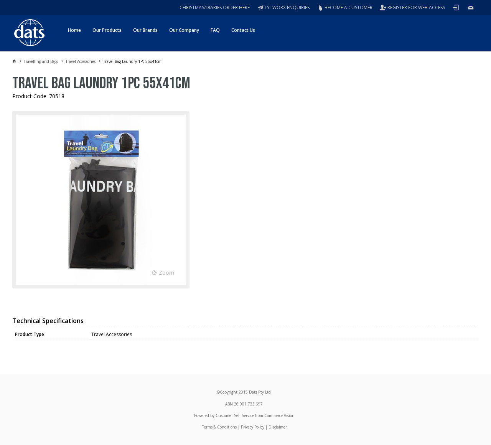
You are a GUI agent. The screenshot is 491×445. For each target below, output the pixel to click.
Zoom (166, 272)
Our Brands (145, 30)
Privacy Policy (252, 427)
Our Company (184, 30)
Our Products (107, 30)
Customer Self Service (235, 415)
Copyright (228, 392)
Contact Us (243, 30)
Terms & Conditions (219, 427)
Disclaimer (278, 427)
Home (74, 30)
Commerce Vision (279, 415)
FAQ (215, 30)
